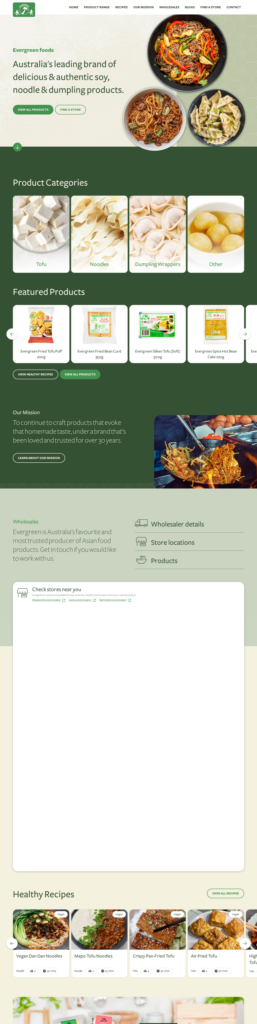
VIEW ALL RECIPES (225, 893)
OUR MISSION (143, 7)
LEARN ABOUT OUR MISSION (39, 458)
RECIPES (121, 7)
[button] (8, 334)
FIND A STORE (210, 7)
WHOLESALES (169, 7)
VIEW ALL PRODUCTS (33, 109)
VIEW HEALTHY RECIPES (35, 374)
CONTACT (233, 7)
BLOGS (190, 7)
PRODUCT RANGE (97, 7)
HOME (73, 7)
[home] (40, 7)
